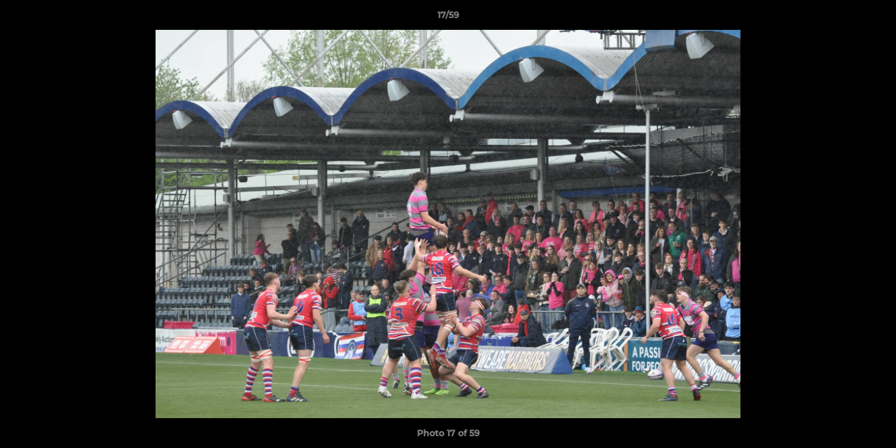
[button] (873, 18)
